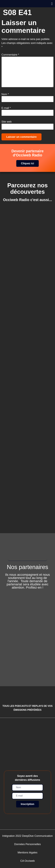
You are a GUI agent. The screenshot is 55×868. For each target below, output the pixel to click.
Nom (5, 94)
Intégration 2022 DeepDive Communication (27, 835)
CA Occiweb (27, 860)
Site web (6, 121)
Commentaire (10, 54)
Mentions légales (27, 852)
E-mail (6, 108)
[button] (52, 4)
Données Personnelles (27, 844)
